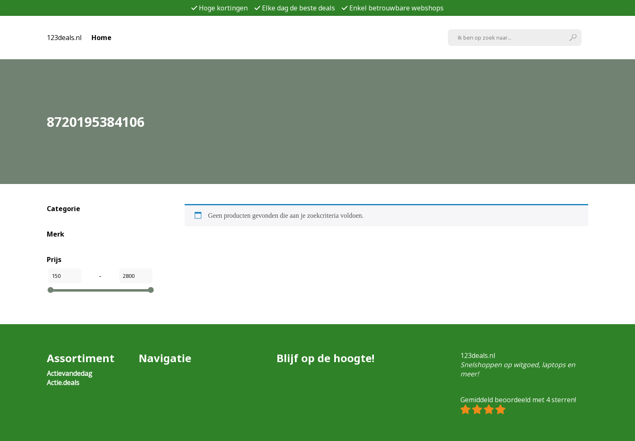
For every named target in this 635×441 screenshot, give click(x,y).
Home (101, 37)
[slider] (50, 290)
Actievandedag (69, 373)
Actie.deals (63, 382)
